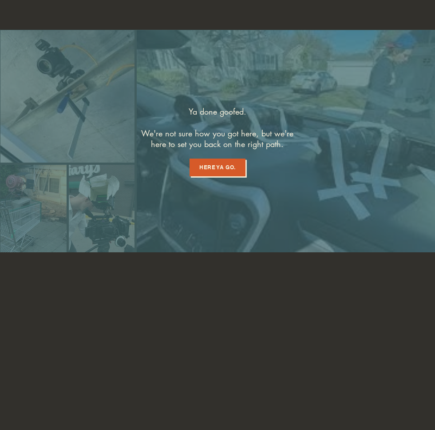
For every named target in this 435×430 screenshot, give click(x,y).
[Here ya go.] (217, 167)
